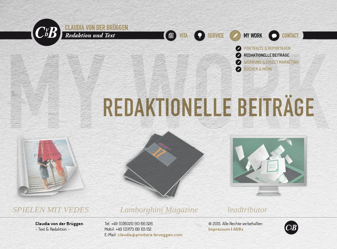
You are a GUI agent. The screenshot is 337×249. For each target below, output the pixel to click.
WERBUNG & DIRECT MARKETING (271, 62)
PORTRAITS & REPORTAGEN (267, 48)
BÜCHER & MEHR (258, 69)
